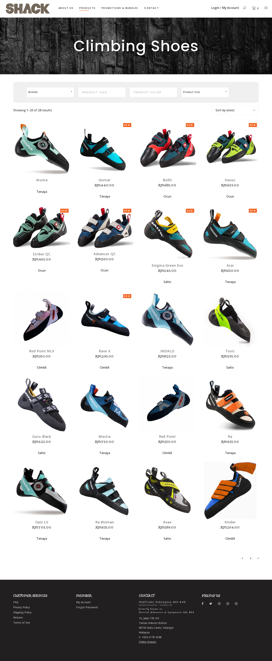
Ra (230, 436)
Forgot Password (87, 607)
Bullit (167, 180)
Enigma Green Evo (167, 265)
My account (83, 602)
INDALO (167, 351)
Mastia (104, 436)
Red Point (167, 436)
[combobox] (235, 110)
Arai (230, 265)
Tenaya (41, 192)
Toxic (230, 351)
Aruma (42, 180)
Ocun (167, 196)
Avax (167, 522)
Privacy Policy (21, 607)
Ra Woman (104, 522)
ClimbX (42, 367)
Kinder (230, 522)
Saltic (167, 282)
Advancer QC (105, 254)
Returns (18, 617)
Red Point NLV (41, 351)
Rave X (104, 351)
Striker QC (42, 254)
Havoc (230, 180)
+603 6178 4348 (152, 637)
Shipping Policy (22, 612)
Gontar (105, 180)
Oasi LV (41, 522)
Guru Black (41, 436)
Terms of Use (21, 622)
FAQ (16, 602)
